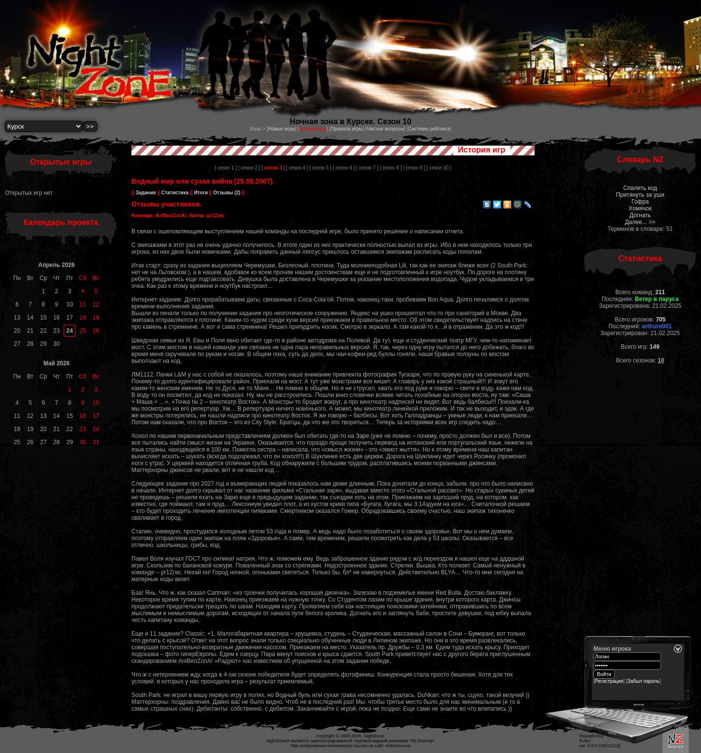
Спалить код (640, 188)
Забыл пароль (643, 681)
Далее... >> (640, 222)
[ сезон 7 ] (367, 167)
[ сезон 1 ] (226, 167)
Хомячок (639, 208)
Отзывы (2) (226, 192)
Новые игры (281, 129)
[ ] (272, 167)
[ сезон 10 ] (438, 167)
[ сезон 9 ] (414, 167)
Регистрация (609, 681)
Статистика (175, 192)
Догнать (640, 215)
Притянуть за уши (640, 194)
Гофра (640, 201)
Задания (145, 192)
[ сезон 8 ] (391, 167)
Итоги (201, 192)
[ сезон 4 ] (297, 167)
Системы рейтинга (429, 129)
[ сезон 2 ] (249, 167)
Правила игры (346, 129)
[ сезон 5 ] (321, 167)
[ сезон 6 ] (344, 167)
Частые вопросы (385, 129)
